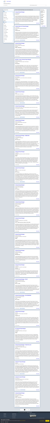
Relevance (5, 20)
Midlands (9, 26)
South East (9, 24)
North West (9, 37)
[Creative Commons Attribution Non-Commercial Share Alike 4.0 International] (38, 414)
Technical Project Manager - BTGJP (21, 277)
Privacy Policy (14, 414)
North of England (9, 27)
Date (4, 21)
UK (9, 39)
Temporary (9, 13)
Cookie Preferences (14, 417)
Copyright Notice (14, 413)
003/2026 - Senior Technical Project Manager (23, 57)
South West (9, 29)
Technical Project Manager (20, 10)
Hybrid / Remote (9, 17)
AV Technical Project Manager (20, 326)
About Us (5, 413)
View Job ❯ (37, 21)
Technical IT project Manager (20, 375)
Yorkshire (9, 32)
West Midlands (9, 30)
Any (9, 9)
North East (9, 36)
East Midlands (9, 33)
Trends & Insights (8, 1)
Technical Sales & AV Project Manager (22, 24)
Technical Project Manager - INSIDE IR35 (22, 133)
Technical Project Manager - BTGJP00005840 (23, 293)
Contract (9, 12)
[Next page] (28, 408)
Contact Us (5, 414)
